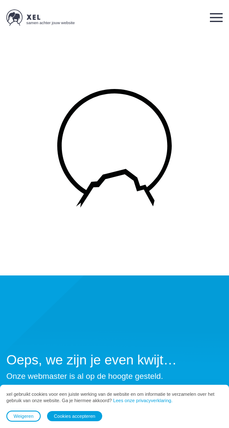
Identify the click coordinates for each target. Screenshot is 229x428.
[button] (216, 18)
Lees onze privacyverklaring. (143, 400)
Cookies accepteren (74, 416)
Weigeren (24, 416)
